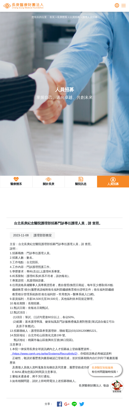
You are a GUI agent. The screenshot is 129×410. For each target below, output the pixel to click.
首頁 (52, 17)
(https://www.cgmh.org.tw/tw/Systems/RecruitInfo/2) (44, 353)
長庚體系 (62, 17)
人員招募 (75, 17)
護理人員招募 (89, 17)
